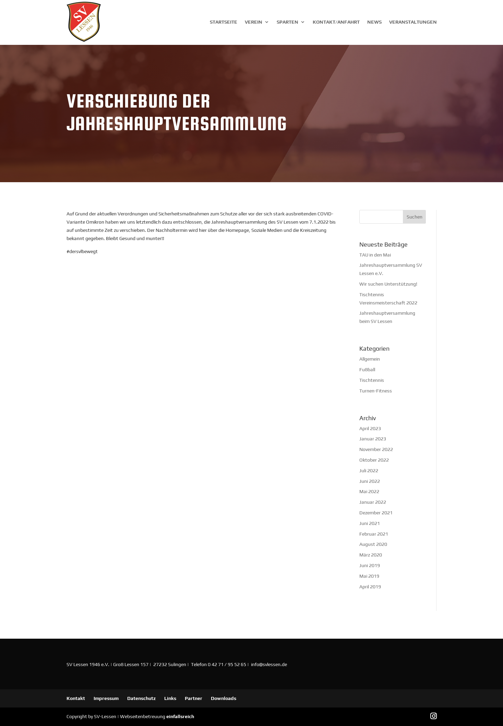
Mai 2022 (369, 491)
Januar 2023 (372, 438)
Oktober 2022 (374, 460)
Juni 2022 (369, 481)
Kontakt (76, 698)
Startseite (223, 22)
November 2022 (376, 449)
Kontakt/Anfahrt (336, 22)
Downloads (223, 698)
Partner (193, 698)
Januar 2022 (372, 502)
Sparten (287, 22)
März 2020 (370, 555)
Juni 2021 (369, 523)
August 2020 (373, 544)
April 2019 (370, 586)
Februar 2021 (373, 534)
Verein (253, 22)
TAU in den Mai (375, 255)
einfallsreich (180, 716)
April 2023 (370, 428)
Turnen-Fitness (375, 390)
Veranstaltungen (413, 22)
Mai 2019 (369, 576)
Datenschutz (141, 698)
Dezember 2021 (376, 512)
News (374, 22)
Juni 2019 (369, 565)
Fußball (367, 369)
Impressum (106, 698)
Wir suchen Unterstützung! (388, 284)
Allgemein (369, 359)
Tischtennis (371, 380)
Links (170, 698)
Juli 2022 (368, 470)
